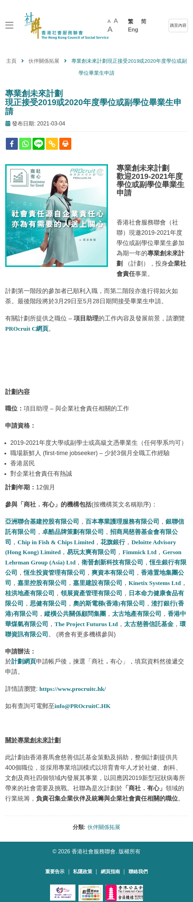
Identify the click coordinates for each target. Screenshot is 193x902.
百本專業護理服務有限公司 (122, 521)
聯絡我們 (138, 871)
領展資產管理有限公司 (91, 593)
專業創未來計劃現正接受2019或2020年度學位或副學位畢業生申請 (93, 102)
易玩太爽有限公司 (91, 552)
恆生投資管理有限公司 (54, 572)
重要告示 (54, 871)
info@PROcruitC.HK (82, 706)
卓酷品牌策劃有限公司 (73, 531)
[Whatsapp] (25, 144)
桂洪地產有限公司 (30, 593)
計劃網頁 (23, 661)
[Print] (65, 144)
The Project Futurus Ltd (86, 624)
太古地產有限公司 (136, 613)
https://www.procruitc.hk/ (72, 688)
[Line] (39, 144)
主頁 (11, 61)
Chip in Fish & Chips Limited (55, 542)
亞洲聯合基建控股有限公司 (42, 521)
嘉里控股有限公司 (42, 583)
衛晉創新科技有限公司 (112, 562)
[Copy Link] (52, 144)
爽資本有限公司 (113, 572)
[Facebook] (12, 144)
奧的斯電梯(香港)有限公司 (109, 603)
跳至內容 (178, 25)
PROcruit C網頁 (26, 328)
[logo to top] (9, 26)
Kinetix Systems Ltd (155, 583)
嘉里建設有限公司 (97, 583)
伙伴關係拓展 (43, 61)
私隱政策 (82, 871)
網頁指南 (110, 871)
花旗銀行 (112, 542)
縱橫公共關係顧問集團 (75, 613)
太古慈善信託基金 (148, 624)
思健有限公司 (48, 603)
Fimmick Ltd (139, 552)
